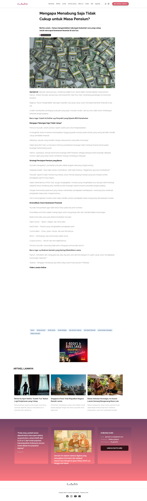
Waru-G (80, 4)
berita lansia (51, 330)
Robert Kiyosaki (35, 333)
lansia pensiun (41, 330)
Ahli (92, 4)
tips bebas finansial (89, 330)
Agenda (97, 4)
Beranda (51, 4)
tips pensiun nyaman (75, 330)
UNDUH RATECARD (114, 448)
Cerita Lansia (72, 4)
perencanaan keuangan (105, 330)
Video (87, 4)
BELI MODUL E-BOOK (120, 4)
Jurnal (64, 4)
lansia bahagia (62, 330)
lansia (32, 330)
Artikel (58, 4)
